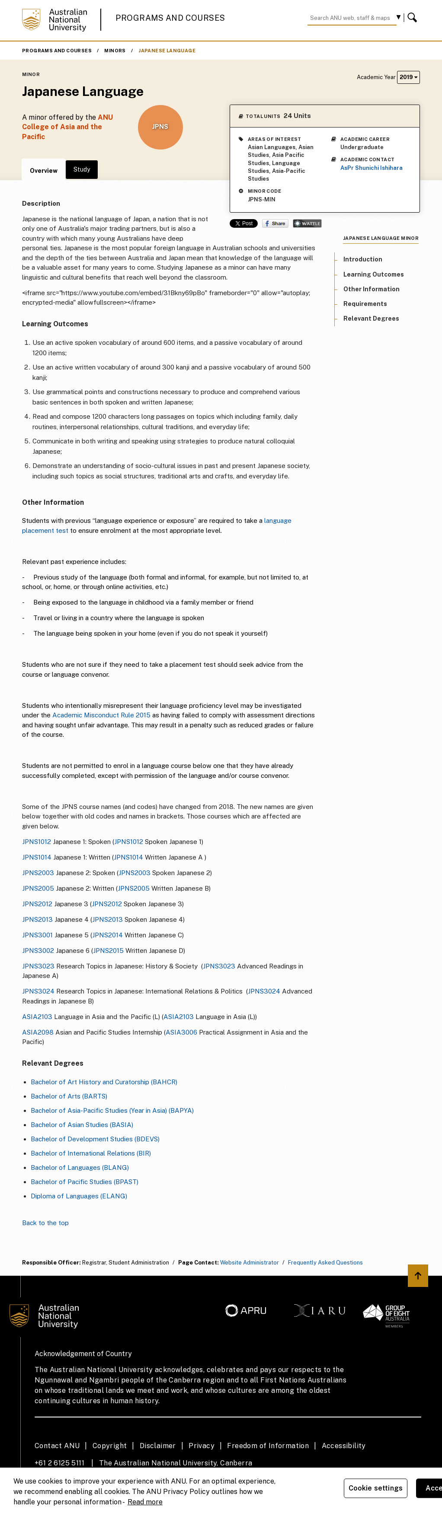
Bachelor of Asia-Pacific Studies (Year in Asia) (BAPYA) (112, 1110)
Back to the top (45, 1222)
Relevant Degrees (371, 318)
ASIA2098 (38, 1032)
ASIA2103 (37, 1016)
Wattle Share (307, 223)
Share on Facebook (275, 223)
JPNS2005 (38, 888)
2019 (408, 77)
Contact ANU (57, 1446)
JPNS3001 (37, 935)
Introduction (362, 259)
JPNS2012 (37, 904)
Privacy (202, 1446)
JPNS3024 (38, 991)
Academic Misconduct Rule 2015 (101, 715)
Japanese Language (166, 50)
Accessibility (344, 1446)
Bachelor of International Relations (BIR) (91, 1153)
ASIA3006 (181, 1032)
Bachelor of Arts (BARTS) (69, 1096)
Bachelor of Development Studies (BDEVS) (95, 1139)
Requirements (365, 303)
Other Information (371, 289)
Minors (114, 50)
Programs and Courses (170, 17)
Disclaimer (158, 1446)
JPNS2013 (37, 919)
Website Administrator (249, 1262)
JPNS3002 (38, 950)
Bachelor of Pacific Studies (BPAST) (84, 1181)
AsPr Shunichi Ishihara (371, 168)
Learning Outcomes (373, 274)
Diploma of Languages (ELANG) (79, 1196)
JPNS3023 (38, 966)
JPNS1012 (36, 841)
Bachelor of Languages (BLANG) (80, 1167)
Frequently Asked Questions (325, 1262)
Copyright (110, 1446)
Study (82, 169)
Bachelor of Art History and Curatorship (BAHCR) (104, 1082)
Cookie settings (376, 1488)
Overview (44, 170)
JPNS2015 (108, 950)
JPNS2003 (38, 872)
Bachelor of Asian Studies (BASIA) (82, 1124)
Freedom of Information (268, 1446)
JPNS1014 (36, 857)
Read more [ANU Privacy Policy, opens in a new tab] (145, 1502)
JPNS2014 (107, 935)
